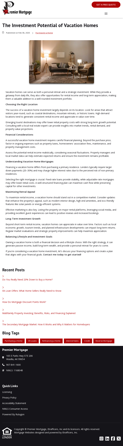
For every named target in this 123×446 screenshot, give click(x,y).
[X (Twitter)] (119, 438)
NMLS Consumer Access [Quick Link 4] (15, 408)
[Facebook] (113, 438)
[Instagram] (101, 438)
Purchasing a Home (44, 33)
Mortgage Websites (24, 432)
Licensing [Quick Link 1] (7, 391)
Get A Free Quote (106, 4)
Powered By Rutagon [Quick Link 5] (13, 414)
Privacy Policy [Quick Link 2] (9, 397)
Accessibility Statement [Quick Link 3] (14, 403)
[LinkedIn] (107, 438)
